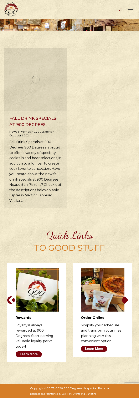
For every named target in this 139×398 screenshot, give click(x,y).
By (43, 131)
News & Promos (20, 131)
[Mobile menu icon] (131, 9)
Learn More (29, 354)
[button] (11, 300)
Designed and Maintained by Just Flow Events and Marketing (63, 394)
